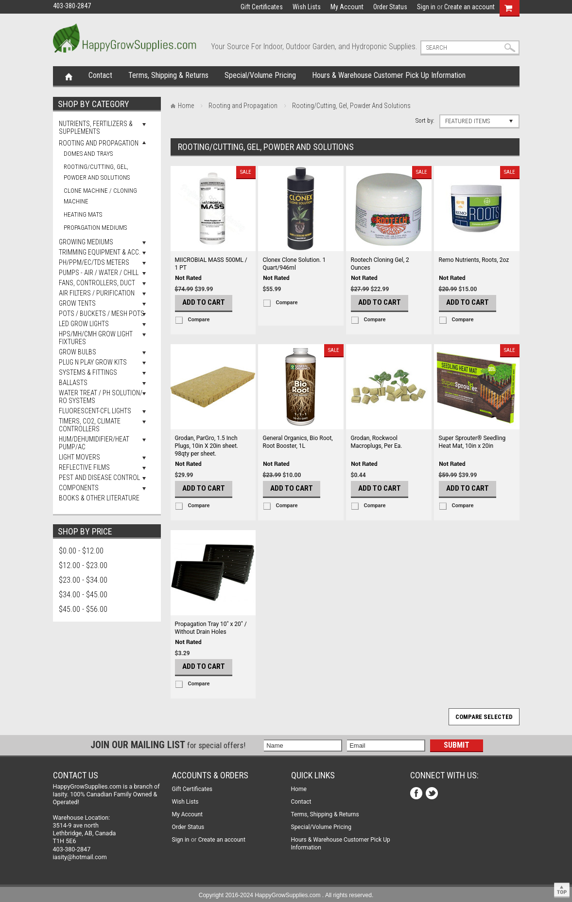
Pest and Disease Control (99, 477)
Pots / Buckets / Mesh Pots (101, 313)
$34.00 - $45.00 (83, 594)
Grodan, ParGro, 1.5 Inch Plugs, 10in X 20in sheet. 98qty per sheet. (207, 446)
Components (79, 488)
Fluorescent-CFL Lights (95, 411)
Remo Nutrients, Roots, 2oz (474, 260)
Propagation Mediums (95, 227)
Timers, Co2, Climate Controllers (90, 425)
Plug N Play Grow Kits (93, 362)
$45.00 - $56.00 (83, 609)
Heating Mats (83, 214)
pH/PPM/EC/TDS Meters (94, 262)
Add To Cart (203, 302)
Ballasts (73, 383)
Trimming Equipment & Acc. (99, 252)
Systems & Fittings (88, 372)
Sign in (426, 7)
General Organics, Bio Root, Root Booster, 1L (298, 442)
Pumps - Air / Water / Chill (99, 272)
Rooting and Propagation (99, 143)
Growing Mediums (86, 242)
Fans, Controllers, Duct (97, 283)
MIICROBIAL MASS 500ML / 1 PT (211, 264)
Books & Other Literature (99, 498)
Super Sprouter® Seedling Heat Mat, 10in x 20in (472, 442)
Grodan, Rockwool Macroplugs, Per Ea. (376, 442)
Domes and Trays (88, 153)
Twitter (433, 794)
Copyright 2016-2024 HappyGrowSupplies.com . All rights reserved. (286, 895)
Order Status (390, 7)
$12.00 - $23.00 (83, 565)
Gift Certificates (262, 7)
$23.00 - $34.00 (83, 580)
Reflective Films (84, 467)
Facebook (417, 794)
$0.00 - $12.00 (81, 550)
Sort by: (425, 120)
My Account (347, 7)
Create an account (469, 7)
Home (68, 76)
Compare (199, 319)
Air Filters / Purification (97, 293)
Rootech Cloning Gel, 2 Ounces (380, 264)
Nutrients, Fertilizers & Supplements (96, 127)
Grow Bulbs (77, 352)
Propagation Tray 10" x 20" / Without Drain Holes (211, 628)
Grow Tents (77, 303)
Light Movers (79, 457)
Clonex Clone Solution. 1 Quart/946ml (294, 264)
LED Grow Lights (84, 324)
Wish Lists (307, 7)
